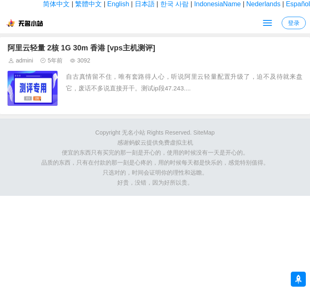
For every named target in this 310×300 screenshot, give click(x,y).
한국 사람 (174, 4)
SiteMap (203, 132)
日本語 (145, 4)
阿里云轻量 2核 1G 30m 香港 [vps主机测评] (81, 48)
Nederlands (263, 4)
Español (298, 4)
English (118, 4)
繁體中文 (88, 4)
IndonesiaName (217, 4)
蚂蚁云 (137, 142)
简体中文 (56, 4)
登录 (294, 23)
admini (24, 60)
